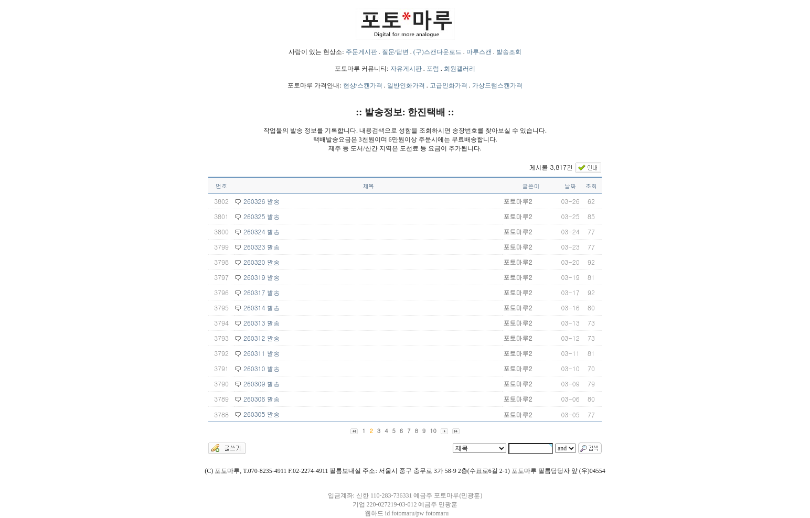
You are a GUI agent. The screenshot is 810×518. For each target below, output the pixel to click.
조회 (591, 186)
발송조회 (508, 52)
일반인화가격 (406, 85)
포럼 (433, 68)
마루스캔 (479, 52)
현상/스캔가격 (362, 85)
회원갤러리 (459, 68)
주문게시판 (361, 52)
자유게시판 (406, 68)
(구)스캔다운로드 (437, 52)
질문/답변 (395, 52)
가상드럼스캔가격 (497, 85)
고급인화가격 (448, 85)
